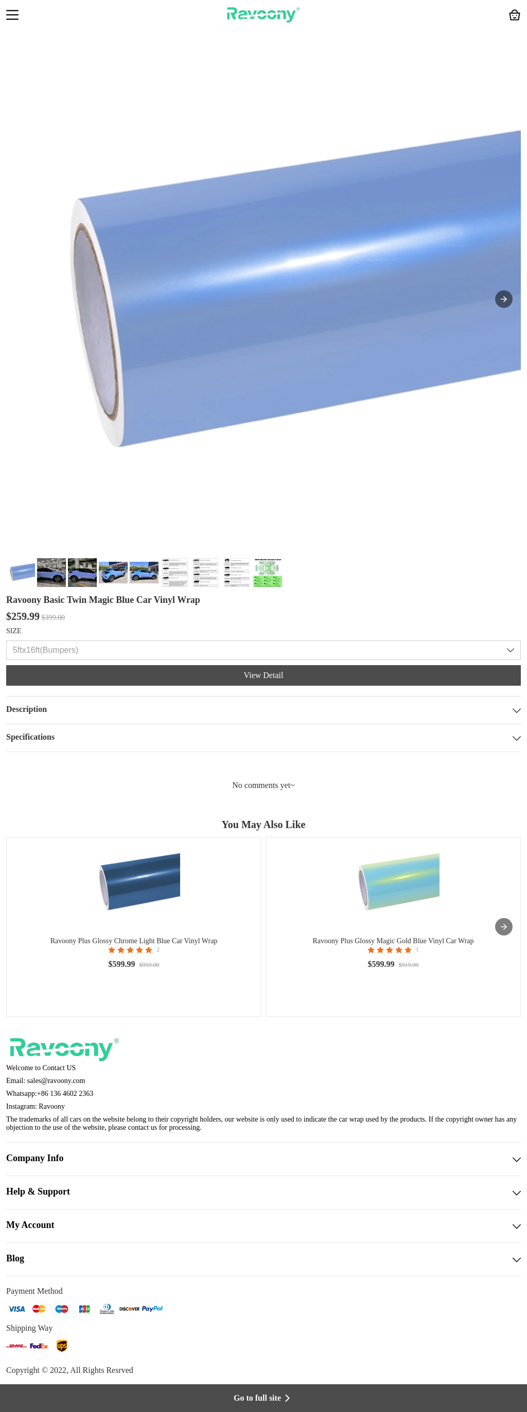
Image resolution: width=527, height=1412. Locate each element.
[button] (12, 16)
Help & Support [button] (263, 1192)
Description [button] (263, 710)
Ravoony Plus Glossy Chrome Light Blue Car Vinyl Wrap (134, 941)
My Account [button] (263, 1226)
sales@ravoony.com (56, 1081)
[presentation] (504, 927)
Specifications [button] (263, 737)
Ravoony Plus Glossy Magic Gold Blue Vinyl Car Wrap (392, 941)
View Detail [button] (264, 675)
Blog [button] (263, 1259)
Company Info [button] (263, 1159)
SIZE (14, 631)
